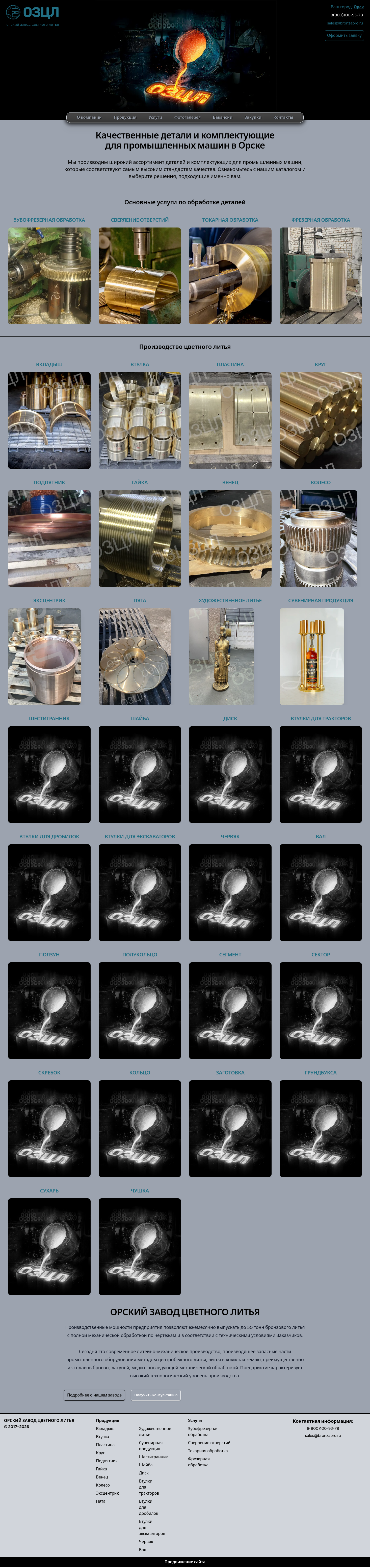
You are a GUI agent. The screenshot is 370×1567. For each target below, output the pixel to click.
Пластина (230, 364)
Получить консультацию (155, 1395)
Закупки (253, 117)
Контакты (283, 117)
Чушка (140, 1191)
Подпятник (49, 482)
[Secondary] (94, 1395)
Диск (230, 719)
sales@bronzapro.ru (345, 23)
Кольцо (139, 1073)
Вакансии (223, 117)
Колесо (321, 482)
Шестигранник (49, 719)
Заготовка (230, 1073)
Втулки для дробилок (49, 837)
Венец (230, 482)
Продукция (125, 117)
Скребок (49, 1073)
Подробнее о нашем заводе (94, 1395)
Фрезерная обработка (321, 220)
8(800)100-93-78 (347, 15)
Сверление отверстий (140, 220)
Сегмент (230, 955)
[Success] (156, 1395)
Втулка (139, 364)
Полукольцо (139, 955)
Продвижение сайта (185, 1561)
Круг (321, 364)
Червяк (230, 837)
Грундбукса (320, 1073)
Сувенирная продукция (320, 600)
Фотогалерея (187, 117)
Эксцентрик (49, 600)
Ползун (49, 955)
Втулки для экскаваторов (139, 837)
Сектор (320, 955)
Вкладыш (49, 364)
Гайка (140, 482)
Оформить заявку (344, 35)
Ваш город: (347, 7)
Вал (321, 837)
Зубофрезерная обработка (49, 220)
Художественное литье (230, 600)
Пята (140, 600)
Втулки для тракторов (320, 719)
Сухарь (49, 1191)
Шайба (139, 719)
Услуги (155, 117)
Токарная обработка (230, 220)
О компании (89, 117)
